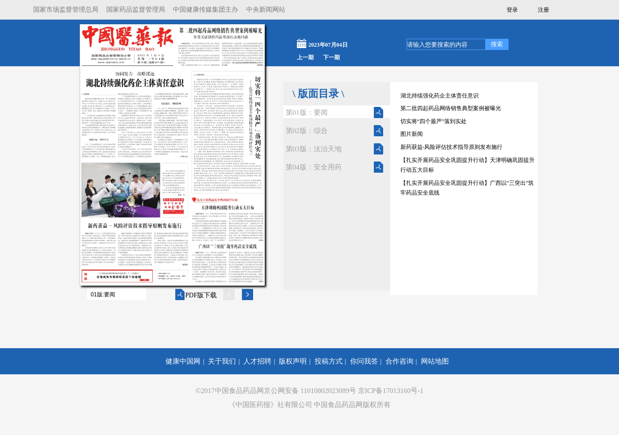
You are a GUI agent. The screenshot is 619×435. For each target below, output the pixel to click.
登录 (512, 10)
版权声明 (293, 361)
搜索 (497, 44)
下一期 (331, 57)
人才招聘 (257, 361)
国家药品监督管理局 (135, 9)
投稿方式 (329, 361)
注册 (543, 10)
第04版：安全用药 (314, 167)
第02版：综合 (307, 130)
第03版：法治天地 (314, 149)
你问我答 (364, 361)
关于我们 (222, 361)
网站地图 (435, 361)
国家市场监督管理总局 (65, 9)
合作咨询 (399, 361)
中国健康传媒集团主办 (205, 9)
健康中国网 (182, 361)
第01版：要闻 (307, 112)
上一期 (305, 57)
